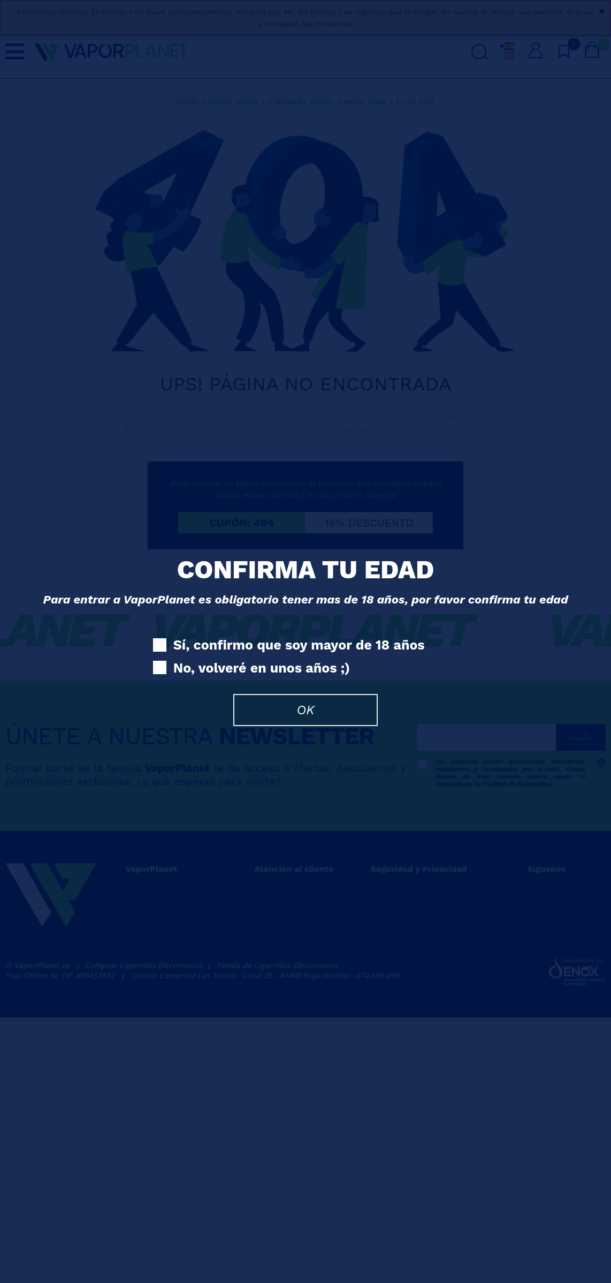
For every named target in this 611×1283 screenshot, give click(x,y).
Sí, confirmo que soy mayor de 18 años (289, 645)
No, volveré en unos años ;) (251, 668)
